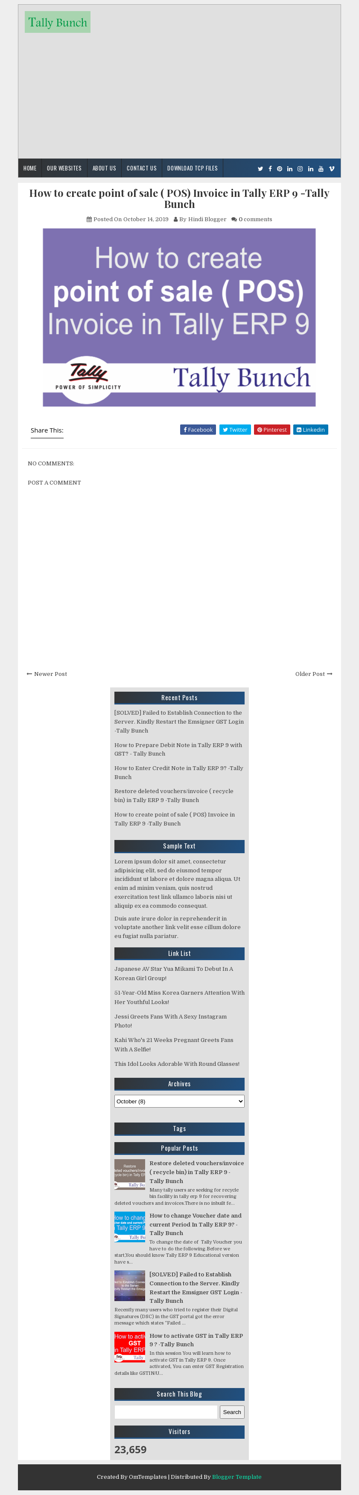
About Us (105, 168)
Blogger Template (237, 1477)
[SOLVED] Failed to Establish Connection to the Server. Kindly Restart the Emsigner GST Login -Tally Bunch (179, 722)
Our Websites (64, 168)
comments (255, 219)
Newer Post (50, 674)
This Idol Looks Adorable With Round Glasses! (176, 1064)
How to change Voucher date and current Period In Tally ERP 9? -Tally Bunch (195, 1224)
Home (29, 168)
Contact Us (142, 168)
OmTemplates (148, 1477)
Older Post (310, 674)
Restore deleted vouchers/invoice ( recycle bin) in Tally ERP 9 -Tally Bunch (196, 1172)
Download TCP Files (192, 168)
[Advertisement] (179, 92)
